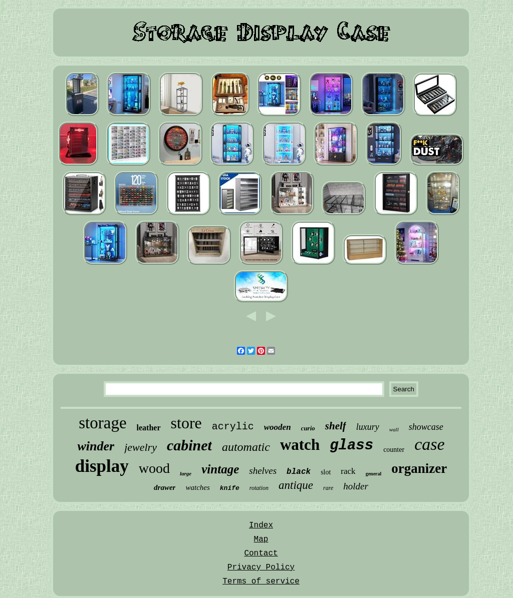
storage (102, 423)
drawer (164, 487)
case (429, 444)
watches (197, 487)
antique (296, 485)
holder (355, 486)
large (185, 473)
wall (394, 429)
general (374, 473)
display (102, 466)
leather (149, 427)
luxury (367, 427)
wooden (277, 427)
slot (326, 472)
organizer (419, 468)
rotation (259, 487)
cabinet (189, 445)
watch (300, 444)
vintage (220, 469)
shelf (335, 426)
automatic (246, 446)
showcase (426, 427)
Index (261, 525)
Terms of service (261, 581)
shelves (263, 470)
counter (393, 449)
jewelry (140, 447)
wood (154, 468)
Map (261, 539)
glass (351, 445)
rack (348, 471)
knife (229, 488)
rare (328, 487)
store (186, 423)
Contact (261, 553)
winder (95, 446)
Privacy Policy (261, 567)
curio (308, 428)
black (299, 471)
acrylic (233, 426)
